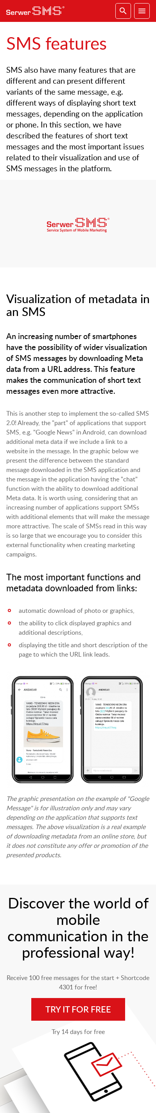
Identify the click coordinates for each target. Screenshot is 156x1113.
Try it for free (78, 1009)
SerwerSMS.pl (37, 11)
